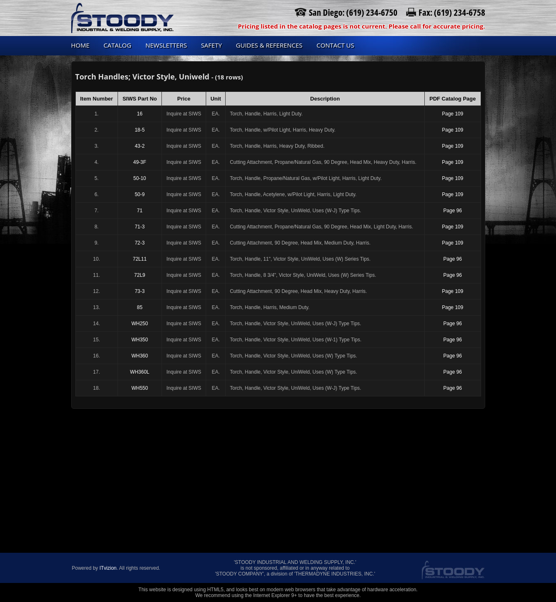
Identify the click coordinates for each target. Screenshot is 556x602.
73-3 (139, 291)
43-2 (139, 146)
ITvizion (107, 568)
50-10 (139, 178)
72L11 (140, 259)
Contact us (335, 45)
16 (139, 114)
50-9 (139, 194)
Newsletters (166, 45)
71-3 (139, 227)
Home (80, 45)
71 (139, 210)
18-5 (139, 130)
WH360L (139, 372)
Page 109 (452, 114)
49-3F (139, 162)
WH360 (139, 356)
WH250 (139, 323)
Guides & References (269, 45)
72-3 (139, 243)
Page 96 (452, 210)
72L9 (139, 275)
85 (139, 307)
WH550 (139, 388)
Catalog (117, 45)
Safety (211, 45)
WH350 (139, 340)
